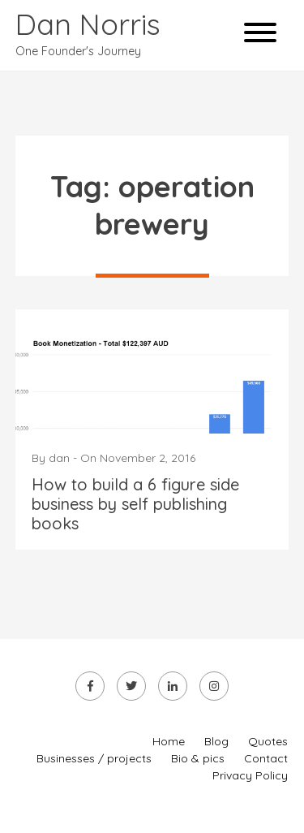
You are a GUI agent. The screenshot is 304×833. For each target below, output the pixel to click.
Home (168, 741)
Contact (266, 758)
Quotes (268, 741)
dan (59, 458)
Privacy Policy (250, 775)
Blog (216, 741)
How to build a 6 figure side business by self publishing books (135, 503)
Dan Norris (88, 24)
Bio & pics (198, 758)
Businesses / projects (94, 758)
